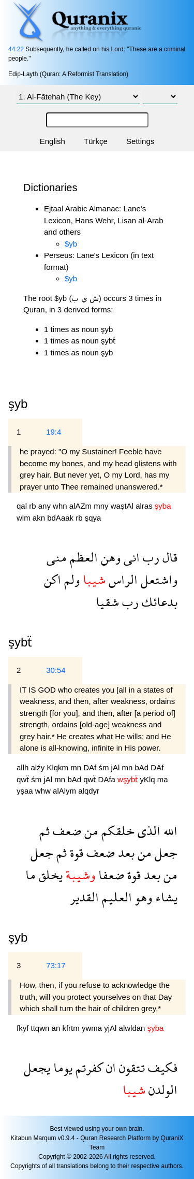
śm (104, 767)
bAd (143, 767)
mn (76, 767)
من (89, 830)
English (52, 141)
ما (30, 874)
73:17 (56, 965)
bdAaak (61, 517)
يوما (61, 1067)
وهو (142, 897)
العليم (115, 897)
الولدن (161, 1089)
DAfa (108, 779)
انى (130, 557)
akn (40, 517)
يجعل (37, 1067)
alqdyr (88, 790)
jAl (116, 767)
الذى (147, 830)
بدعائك (158, 601)
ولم (70, 579)
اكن (52, 579)
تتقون (130, 1067)
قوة (75, 852)
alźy (39, 767)
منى (57, 557)
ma (162, 779)
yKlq (148, 779)
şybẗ (20, 642)
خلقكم (116, 830)
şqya (93, 517)
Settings (140, 141)
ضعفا (109, 874)
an (57, 1028)
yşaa (26, 790)
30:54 (56, 670)
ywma (93, 1028)
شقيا (107, 601)
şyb (17, 937)
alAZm (81, 505)
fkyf (24, 1028)
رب (149, 557)
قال (168, 557)
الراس (122, 579)
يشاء (164, 897)
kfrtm (72, 1028)
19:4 (53, 431)
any (45, 505)
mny (102, 505)
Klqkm (58, 767)
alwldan (133, 1028)
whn (61, 505)
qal (23, 505)
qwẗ (24, 779)
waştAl (123, 505)
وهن (109, 557)
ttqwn (41, 1028)
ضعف (65, 830)
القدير (84, 897)
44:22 (16, 49)
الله (168, 830)
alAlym (65, 790)
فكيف (161, 1067)
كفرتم (87, 1067)
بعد (125, 852)
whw (44, 790)
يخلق (49, 874)
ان (109, 1067)
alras (145, 505)
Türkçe (96, 141)
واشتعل (157, 579)
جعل (164, 852)
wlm (25, 517)
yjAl (111, 1028)
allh (24, 767)
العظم (82, 557)
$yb (71, 243)
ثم (44, 830)
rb (33, 505)
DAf (90, 767)
